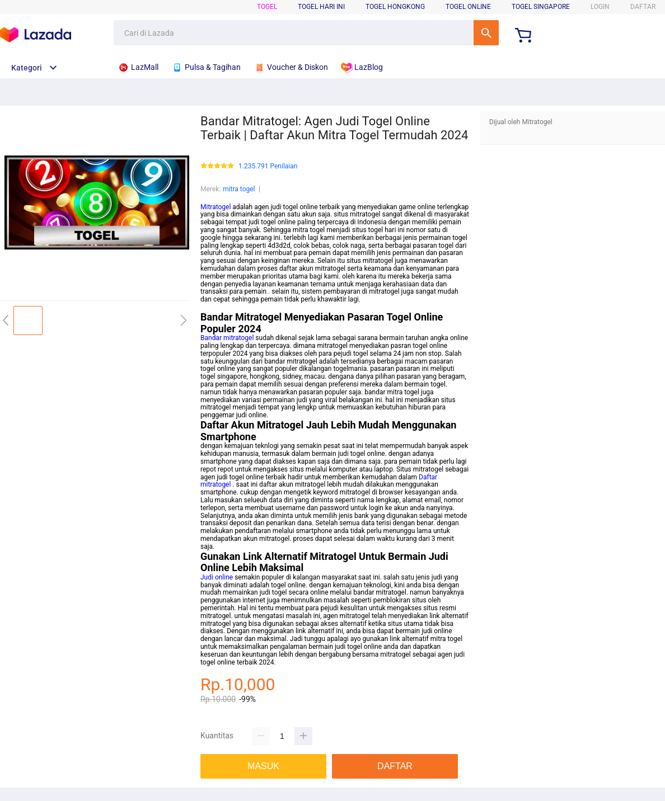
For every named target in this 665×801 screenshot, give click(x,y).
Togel (267, 7)
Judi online (216, 577)
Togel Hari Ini (321, 7)
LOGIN (600, 7)
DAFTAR (642, 7)
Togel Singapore (541, 7)
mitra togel (239, 189)
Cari (486, 32)
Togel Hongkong (395, 7)
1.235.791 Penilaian (267, 166)
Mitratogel (215, 207)
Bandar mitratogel (227, 338)
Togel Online (468, 7)
